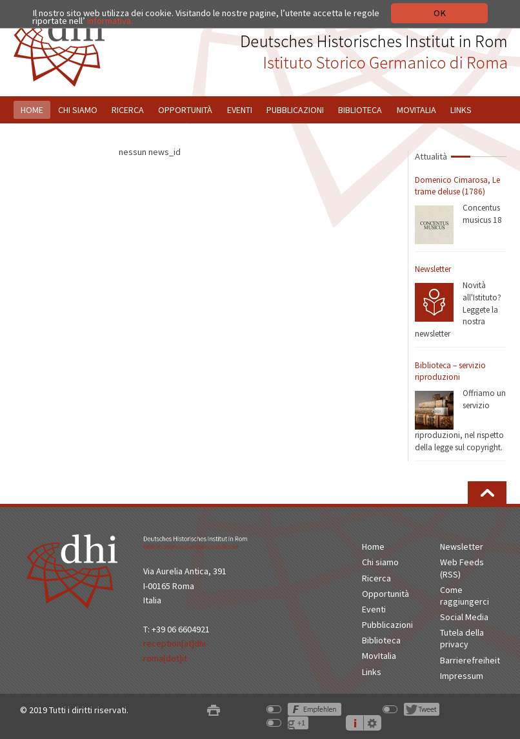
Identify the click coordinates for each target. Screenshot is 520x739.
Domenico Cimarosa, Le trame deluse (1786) (457, 186)
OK (440, 13)
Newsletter (433, 269)
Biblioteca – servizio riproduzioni (450, 371)
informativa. (110, 20)
